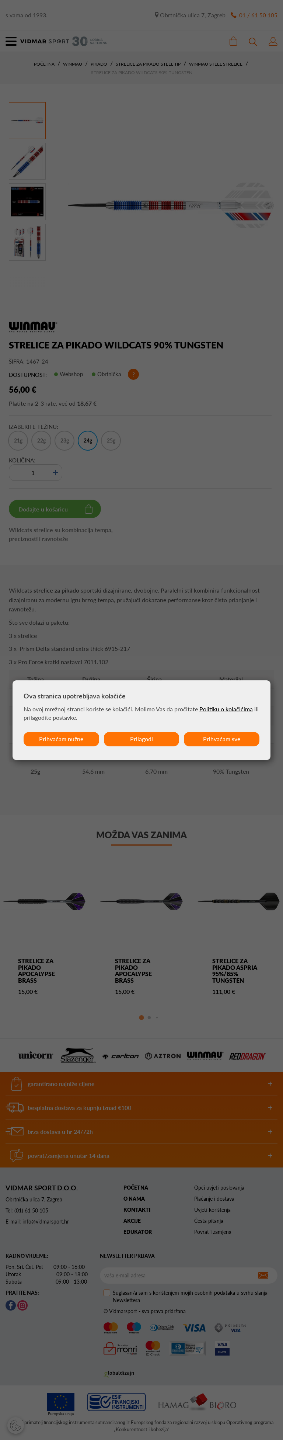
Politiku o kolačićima (226, 708)
